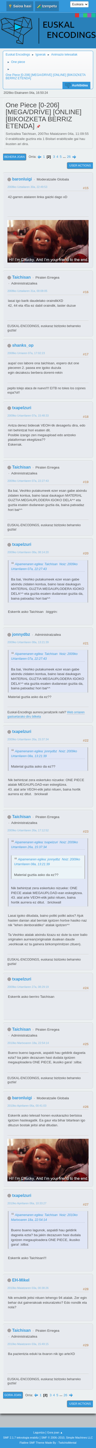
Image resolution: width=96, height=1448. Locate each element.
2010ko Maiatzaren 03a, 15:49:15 (28, 1344)
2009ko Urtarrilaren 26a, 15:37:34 (28, 739)
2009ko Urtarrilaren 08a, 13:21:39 (28, 642)
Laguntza (39, 1432)
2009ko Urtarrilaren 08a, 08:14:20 (28, 552)
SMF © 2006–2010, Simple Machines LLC (67, 1437)
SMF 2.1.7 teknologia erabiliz (21, 1437)
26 (69, 157)
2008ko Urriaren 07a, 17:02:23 (26, 353)
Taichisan (21, 277)
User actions (80, 165)
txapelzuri (21, 408)
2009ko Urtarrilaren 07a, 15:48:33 (28, 415)
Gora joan (12, 1395)
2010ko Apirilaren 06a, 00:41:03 (26, 1105)
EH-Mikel (20, 1280)
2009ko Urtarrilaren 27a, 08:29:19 (28, 986)
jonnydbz (21, 634)
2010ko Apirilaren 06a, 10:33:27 (26, 1203)
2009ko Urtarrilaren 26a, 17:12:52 (28, 830)
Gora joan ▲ (55, 1432)
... (65, 157)
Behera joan (14, 156)
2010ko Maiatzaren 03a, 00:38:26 (28, 1287)
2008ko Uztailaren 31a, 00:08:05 (27, 290)
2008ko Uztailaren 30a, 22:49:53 (27, 186)
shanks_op (23, 345)
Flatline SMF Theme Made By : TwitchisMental (48, 1442)
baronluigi (22, 179)
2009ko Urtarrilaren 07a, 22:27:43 (28, 480)
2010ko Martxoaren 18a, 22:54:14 (28, 1042)
